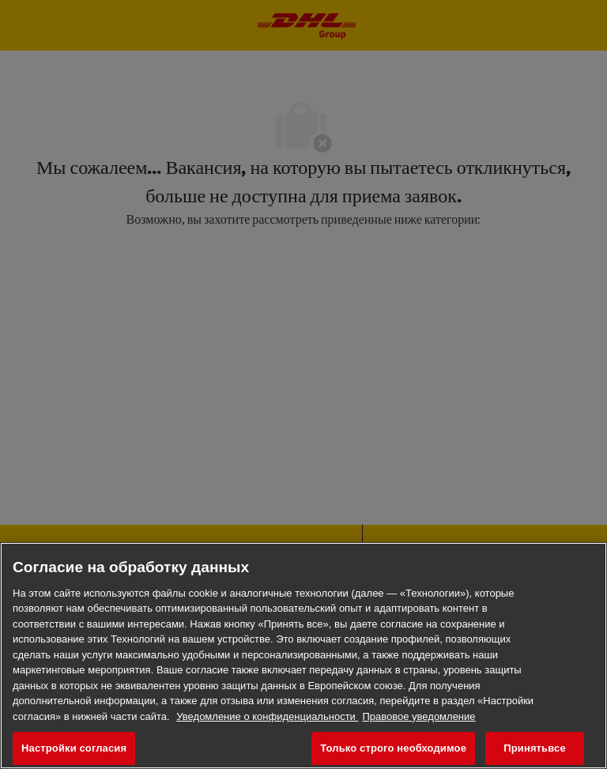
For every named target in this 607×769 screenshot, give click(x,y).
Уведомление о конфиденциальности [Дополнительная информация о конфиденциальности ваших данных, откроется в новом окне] (267, 716)
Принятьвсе (534, 748)
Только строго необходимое (393, 748)
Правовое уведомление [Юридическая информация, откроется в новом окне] (418, 716)
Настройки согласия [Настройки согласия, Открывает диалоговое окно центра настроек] (73, 748)
